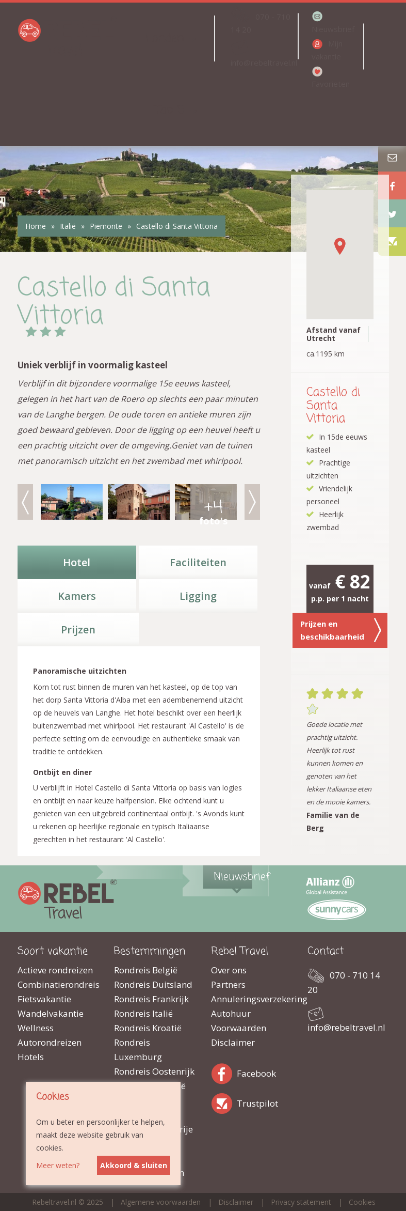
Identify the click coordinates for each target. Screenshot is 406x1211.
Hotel (76, 562)
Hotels (31, 1057)
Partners (228, 984)
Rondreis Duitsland (153, 984)
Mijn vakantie (327, 49)
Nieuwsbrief (333, 29)
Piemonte (106, 226)
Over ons (229, 970)
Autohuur (231, 1013)
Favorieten (331, 84)
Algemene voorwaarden (161, 1202)
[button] (340, 246)
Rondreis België (145, 970)
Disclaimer (233, 1042)
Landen (164, 38)
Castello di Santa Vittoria (177, 226)
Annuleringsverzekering (252, 999)
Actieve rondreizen (55, 970)
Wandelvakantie (51, 1013)
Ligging (198, 596)
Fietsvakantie (44, 999)
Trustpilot (224, 1102)
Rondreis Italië (143, 1013)
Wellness (36, 1028)
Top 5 (170, 110)
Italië (68, 226)
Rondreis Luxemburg (138, 1049)
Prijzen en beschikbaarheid (341, 630)
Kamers (77, 596)
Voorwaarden (238, 1028)
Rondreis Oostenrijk (154, 1071)
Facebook (224, 1072)
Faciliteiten (198, 562)
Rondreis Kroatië (148, 1028)
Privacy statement (301, 1202)
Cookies (362, 1202)
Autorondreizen (50, 1042)
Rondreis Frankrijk (151, 999)
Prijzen (78, 629)
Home (35, 226)
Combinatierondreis (58, 984)
